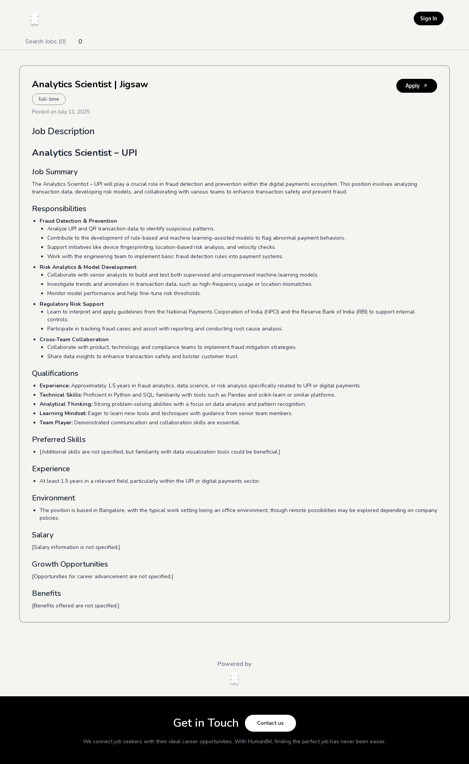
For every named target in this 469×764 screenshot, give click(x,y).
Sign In (428, 18)
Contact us (270, 723)
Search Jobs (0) (45, 41)
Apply (417, 85)
